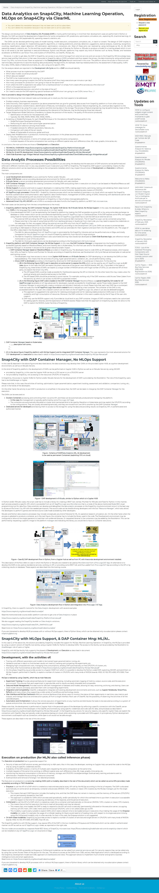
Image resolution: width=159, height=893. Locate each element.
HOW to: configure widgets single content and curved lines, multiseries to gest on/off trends (144, 114)
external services (82, 56)
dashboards (116, 195)
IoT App (9, 192)
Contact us (101, 888)
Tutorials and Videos (147, 1)
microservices (102, 201)
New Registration (148, 19)
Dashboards (37, 237)
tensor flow (87, 91)
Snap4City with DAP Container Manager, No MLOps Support (54, 360)
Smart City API (20, 201)
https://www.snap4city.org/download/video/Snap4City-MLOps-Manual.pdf (62, 152)
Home (103, 1)
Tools (132, 1)
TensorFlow (121, 690)
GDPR (64, 58)
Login (138, 10)
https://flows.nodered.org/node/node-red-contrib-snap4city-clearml (97, 829)
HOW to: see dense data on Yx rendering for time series (143, 230)
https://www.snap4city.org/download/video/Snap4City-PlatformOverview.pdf (54, 148)
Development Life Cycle (56, 60)
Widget (30, 154)
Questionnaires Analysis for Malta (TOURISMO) (142, 170)
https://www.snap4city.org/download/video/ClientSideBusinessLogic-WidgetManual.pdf (73, 154)
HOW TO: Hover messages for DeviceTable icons (142, 127)
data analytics (22, 514)
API (99, 212)
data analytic (69, 506)
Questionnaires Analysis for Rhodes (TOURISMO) (142, 159)
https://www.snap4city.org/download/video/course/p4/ (23, 611)
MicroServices (83, 563)
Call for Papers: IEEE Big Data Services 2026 (142, 280)
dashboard (53, 694)
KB (116, 56)
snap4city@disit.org (9, 634)
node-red (22, 288)
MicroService (99, 85)
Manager (21, 184)
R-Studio (9, 181)
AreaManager (91, 283)
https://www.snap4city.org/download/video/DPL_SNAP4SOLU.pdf (27, 625)
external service (106, 217)
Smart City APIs (8, 60)
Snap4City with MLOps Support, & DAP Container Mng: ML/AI (55, 639)
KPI (68, 36)
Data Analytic (43, 608)
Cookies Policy (71, 888)
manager (50, 521)
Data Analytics (32, 34)
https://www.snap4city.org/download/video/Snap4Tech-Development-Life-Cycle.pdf (57, 150)
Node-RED (35, 192)
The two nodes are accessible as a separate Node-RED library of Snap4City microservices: (36, 829)
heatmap (79, 63)
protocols (46, 197)
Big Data (18, 58)
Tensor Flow (28, 53)
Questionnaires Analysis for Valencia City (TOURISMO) (143, 149)
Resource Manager (106, 508)
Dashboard (51, 85)
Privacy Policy (59, 888)
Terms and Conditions (87, 888)
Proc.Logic (33, 108)
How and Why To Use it (117, 1)
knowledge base (124, 56)
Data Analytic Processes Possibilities (33, 160)
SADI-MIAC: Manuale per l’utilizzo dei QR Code (143, 138)
